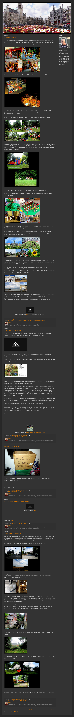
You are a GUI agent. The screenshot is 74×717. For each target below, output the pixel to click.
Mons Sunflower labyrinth (39, 320)
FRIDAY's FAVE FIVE (10, 37)
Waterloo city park (12, 700)
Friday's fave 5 (30, 320)
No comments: (24, 523)
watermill (19, 700)
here (15, 487)
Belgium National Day (21, 320)
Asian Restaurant (12, 320)
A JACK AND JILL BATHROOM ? (13, 330)
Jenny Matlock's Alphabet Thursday (35, 432)
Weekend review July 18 (26, 700)
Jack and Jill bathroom (22, 436)
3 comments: (24, 699)
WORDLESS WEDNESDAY (12, 446)
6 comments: (24, 490)
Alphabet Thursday (12, 436)
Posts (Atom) (14, 711)
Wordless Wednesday (19, 491)
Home (30, 709)
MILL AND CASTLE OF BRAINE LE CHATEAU (17, 501)
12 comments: (24, 319)
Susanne (28, 314)
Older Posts (52, 709)
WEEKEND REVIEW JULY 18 (12, 533)
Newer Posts (8, 709)
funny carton (11, 491)
